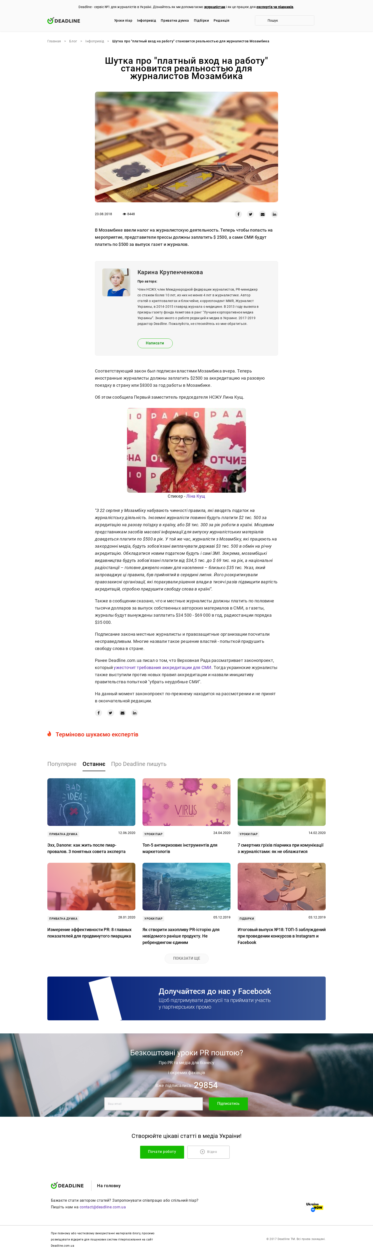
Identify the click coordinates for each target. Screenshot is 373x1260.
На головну (109, 1185)
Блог (73, 41)
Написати (155, 343)
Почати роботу (169, 1152)
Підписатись (228, 1103)
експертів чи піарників (274, 7)
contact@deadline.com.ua (103, 1207)
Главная (54, 41)
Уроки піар (123, 20)
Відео (208, 1152)
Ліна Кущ (195, 496)
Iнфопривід (146, 20)
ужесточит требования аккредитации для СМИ (162, 667)
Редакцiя (221, 20)
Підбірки (201, 20)
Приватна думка (175, 20)
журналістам (214, 7)
